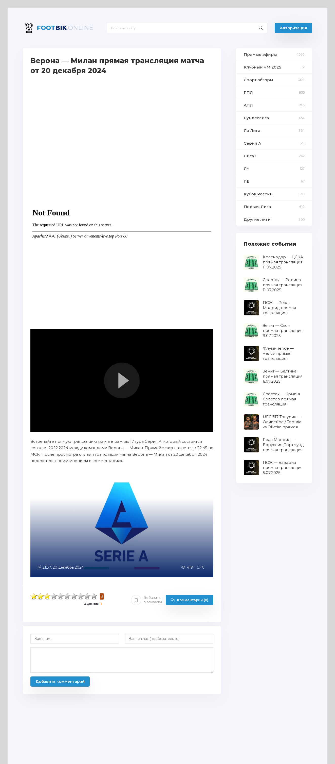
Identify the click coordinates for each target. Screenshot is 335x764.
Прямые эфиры (260, 54)
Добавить (146, 600)
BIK (65, 27)
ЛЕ (246, 181)
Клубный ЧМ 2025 (262, 67)
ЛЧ (247, 168)
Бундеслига (256, 117)
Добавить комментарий (60, 681)
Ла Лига (252, 130)
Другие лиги (257, 219)
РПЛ (248, 92)
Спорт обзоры (258, 79)
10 (94, 596)
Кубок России (258, 194)
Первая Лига (257, 206)
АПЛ (248, 105)
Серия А (252, 143)
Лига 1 (250, 156)
